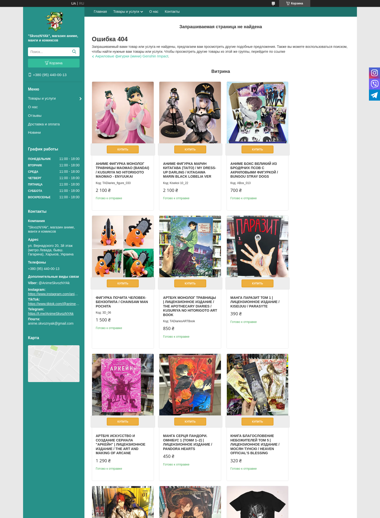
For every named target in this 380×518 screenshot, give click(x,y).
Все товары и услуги (329, 492)
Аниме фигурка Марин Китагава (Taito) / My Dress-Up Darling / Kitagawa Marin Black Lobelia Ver (183, 170)
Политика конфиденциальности (242, 513)
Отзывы (34, 115)
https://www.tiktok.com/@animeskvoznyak (60, 304)
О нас (33, 107)
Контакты (172, 11)
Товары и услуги (42, 98)
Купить (122, 147)
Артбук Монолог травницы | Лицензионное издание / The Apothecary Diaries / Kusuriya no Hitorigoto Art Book (122, 307)
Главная (100, 11)
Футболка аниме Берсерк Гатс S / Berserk (318, 437)
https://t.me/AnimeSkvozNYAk (51, 314)
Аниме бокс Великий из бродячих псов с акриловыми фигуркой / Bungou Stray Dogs (250, 168)
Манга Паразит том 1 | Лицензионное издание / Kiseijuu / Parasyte (186, 303)
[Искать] (74, 51)
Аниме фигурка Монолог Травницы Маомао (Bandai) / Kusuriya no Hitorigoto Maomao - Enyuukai (120, 170)
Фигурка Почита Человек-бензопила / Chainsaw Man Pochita (319, 166)
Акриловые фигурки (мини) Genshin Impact (131, 56)
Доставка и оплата (44, 124)
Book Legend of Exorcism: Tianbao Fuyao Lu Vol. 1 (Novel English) (253, 439)
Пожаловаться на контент (200, 513)
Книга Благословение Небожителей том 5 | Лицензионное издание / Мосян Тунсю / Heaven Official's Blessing (120, 443)
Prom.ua (211, 509)
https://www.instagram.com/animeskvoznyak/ (62, 294)
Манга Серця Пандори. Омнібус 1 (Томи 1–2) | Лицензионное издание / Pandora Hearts (317, 305)
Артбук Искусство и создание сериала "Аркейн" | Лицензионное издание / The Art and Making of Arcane (252, 307)
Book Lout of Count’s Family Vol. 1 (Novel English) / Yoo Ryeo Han (184, 439)
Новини (34, 132)
